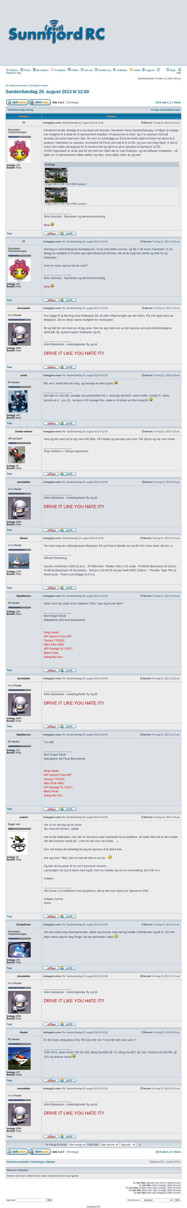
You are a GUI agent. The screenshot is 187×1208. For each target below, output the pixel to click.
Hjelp (170, 70)
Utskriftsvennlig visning (20, 110)
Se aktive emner (39, 85)
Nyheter (12, 70)
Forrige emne (158, 110)
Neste (178, 102)
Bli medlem (40, 70)
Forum (25, 70)
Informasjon (37, 1162)
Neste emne (173, 110)
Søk (178, 71)
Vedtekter (120, 70)
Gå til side (161, 102)
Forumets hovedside (18, 1162)
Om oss (87, 70)
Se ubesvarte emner (17, 85)
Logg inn (148, 70)
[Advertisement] (146, 32)
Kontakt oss (103, 70)
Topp (9, 233)
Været (134, 70)
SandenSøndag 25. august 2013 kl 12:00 (47, 91)
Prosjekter (58, 70)
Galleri (73, 70)
